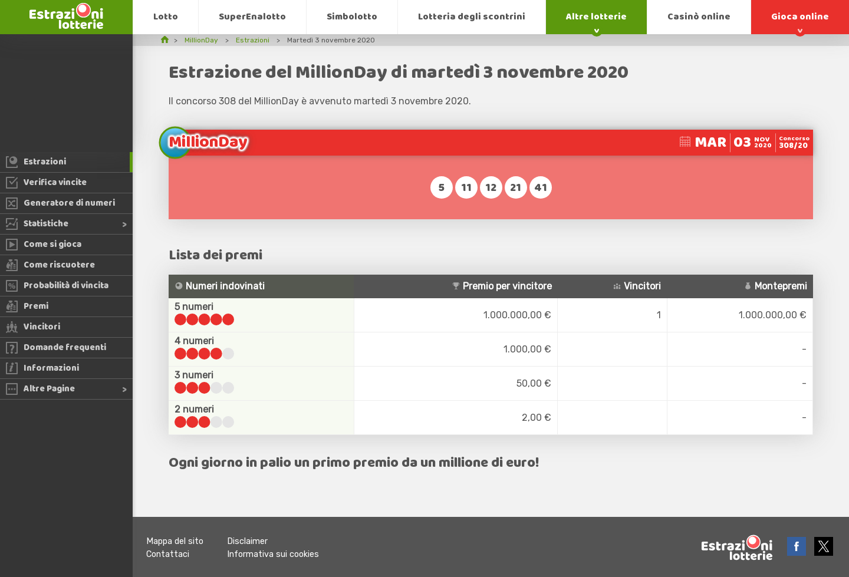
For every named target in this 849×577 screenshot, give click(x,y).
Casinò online (698, 16)
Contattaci (167, 554)
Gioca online (800, 16)
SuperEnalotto (252, 16)
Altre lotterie (596, 16)
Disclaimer (247, 541)
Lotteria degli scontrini (471, 16)
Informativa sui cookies (273, 554)
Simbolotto (352, 16)
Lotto (165, 16)
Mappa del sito (174, 541)
